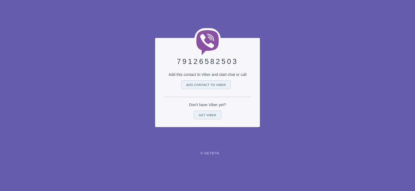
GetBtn (211, 153)
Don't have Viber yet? (207, 105)
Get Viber (207, 115)
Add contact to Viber (206, 84)
